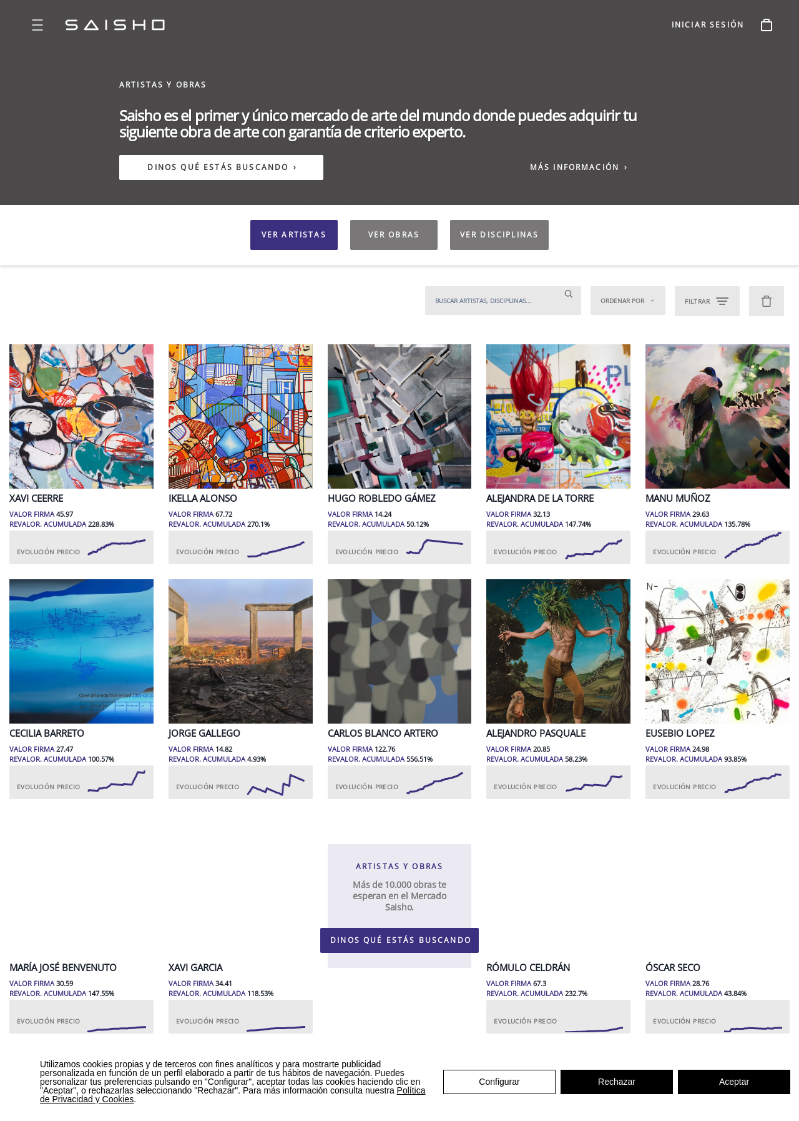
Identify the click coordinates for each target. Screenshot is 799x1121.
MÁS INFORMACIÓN (579, 167)
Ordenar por (627, 300)
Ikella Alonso (203, 498)
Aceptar (734, 1082)
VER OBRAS (393, 234)
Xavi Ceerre (36, 498)
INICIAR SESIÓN (708, 24)
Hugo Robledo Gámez (382, 498)
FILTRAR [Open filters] (707, 301)
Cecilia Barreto (46, 733)
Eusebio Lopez (680, 733)
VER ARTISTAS (294, 234)
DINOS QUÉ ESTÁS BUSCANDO (217, 167)
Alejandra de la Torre (540, 498)
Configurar (499, 1082)
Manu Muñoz (677, 498)
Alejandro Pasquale (536, 733)
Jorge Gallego (204, 733)
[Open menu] (37, 24)
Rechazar (616, 1082)
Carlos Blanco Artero (383, 733)
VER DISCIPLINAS (499, 234)
